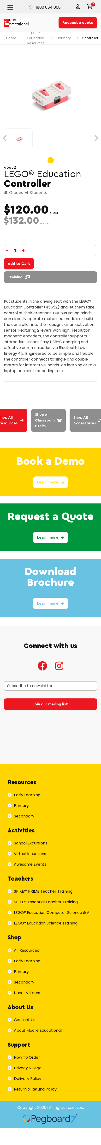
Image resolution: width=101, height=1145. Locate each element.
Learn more (50, 482)
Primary (64, 38)
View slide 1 (51, 160)
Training (19, 277)
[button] (79, 6)
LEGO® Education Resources (36, 38)
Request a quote (77, 23)
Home (11, 38)
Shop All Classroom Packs (48, 420)
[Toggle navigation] (10, 7)
